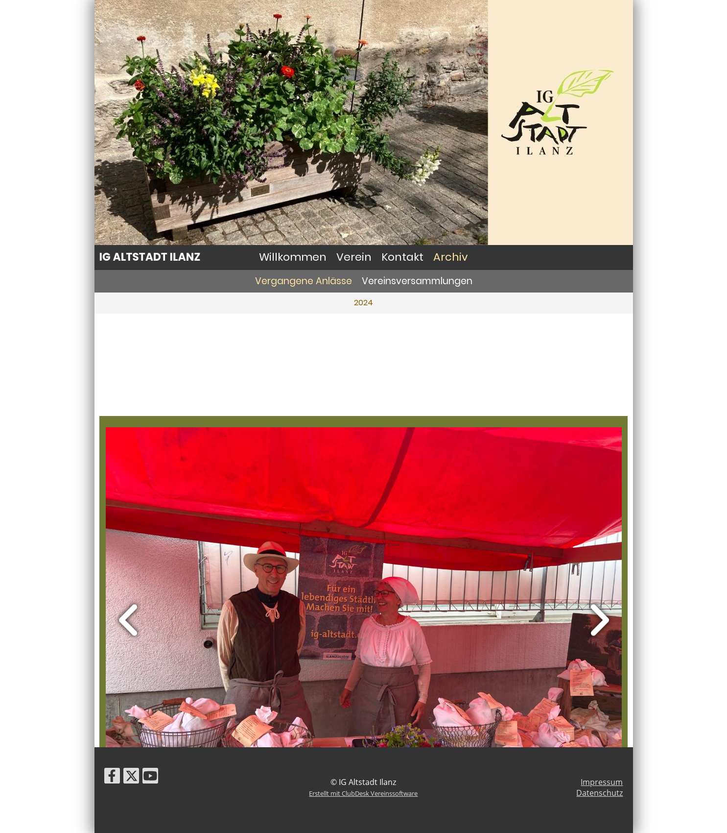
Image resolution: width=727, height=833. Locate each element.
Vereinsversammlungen (417, 281)
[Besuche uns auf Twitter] (131, 777)
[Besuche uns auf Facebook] (112, 777)
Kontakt (402, 257)
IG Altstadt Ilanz (150, 257)
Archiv (450, 257)
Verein (354, 257)
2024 (363, 302)
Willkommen (293, 257)
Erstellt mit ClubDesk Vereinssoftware (363, 793)
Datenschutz (599, 792)
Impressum (602, 782)
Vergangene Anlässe (303, 281)
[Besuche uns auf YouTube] (150, 777)
